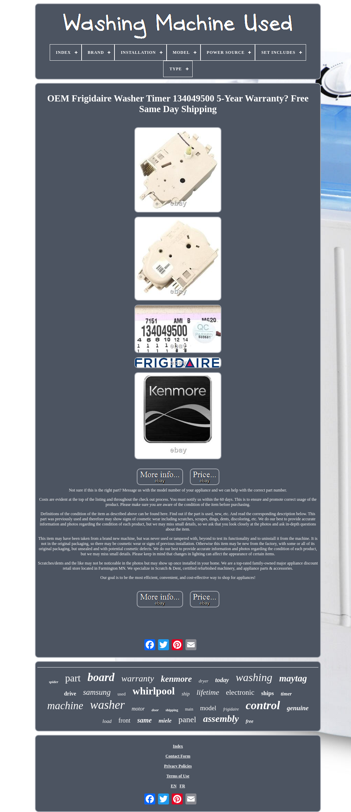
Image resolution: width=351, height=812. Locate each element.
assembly (221, 718)
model (208, 708)
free (250, 721)
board (100, 677)
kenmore (176, 678)
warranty (137, 678)
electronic (240, 692)
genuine (297, 708)
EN (174, 786)
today (222, 680)
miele (165, 720)
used (122, 693)
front (124, 720)
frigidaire (231, 709)
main (189, 709)
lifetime (207, 692)
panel (187, 719)
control (263, 705)
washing (254, 677)
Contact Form (178, 756)
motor (138, 709)
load (107, 721)
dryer (203, 680)
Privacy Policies (178, 766)
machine (65, 706)
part (73, 677)
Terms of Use (178, 776)
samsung (97, 692)
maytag (293, 678)
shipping (172, 710)
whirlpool (154, 690)
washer (107, 705)
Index (178, 746)
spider (54, 682)
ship (186, 693)
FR (182, 786)
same (144, 720)
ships (267, 693)
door (155, 710)
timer (286, 693)
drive (70, 693)
